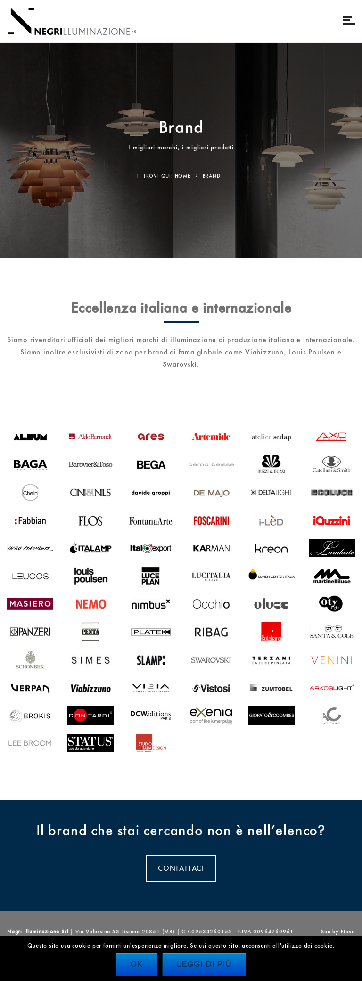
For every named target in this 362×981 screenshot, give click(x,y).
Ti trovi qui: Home (163, 176)
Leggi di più (204, 964)
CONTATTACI (181, 868)
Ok (137, 964)
